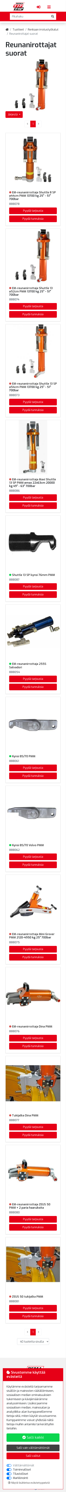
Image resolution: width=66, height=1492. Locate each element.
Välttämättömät (23, 1465)
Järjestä (13, 114)
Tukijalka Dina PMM (25, 1115)
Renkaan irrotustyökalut (43, 29)
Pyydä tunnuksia (33, 219)
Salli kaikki (33, 1437)
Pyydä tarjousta (33, 211)
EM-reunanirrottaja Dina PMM (32, 1026)
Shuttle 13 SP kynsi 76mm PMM (33, 575)
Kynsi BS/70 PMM (23, 756)
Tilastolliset (20, 1474)
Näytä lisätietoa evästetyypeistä (29, 1483)
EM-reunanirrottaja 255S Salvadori (27, 665)
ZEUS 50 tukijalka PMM (27, 1296)
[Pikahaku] (29, 16)
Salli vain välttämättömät (33, 1448)
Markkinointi (20, 1478)
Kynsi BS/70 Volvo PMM (28, 845)
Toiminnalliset (22, 1469)
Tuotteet (18, 29)
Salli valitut (33, 1456)
